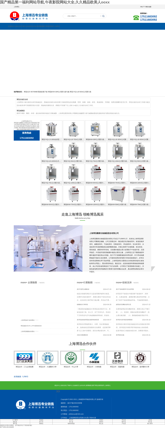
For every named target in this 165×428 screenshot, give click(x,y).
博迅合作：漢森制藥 (117, 359)
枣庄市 (71, 420)
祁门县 (71, 422)
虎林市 (101, 422)
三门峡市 (15, 420)
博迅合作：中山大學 (71, 359)
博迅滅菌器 (21, 111)
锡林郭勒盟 (71, 423)
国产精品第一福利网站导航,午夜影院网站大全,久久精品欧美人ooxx (55, 2)
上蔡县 (150, 420)
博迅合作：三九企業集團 (24, 359)
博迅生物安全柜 (22, 99)
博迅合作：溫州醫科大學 (140, 359)
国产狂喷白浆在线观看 (7, 427)
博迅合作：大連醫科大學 (47, 359)
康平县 (15, 423)
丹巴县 (150, 422)
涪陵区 (101, 420)
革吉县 (124, 420)
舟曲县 (41, 420)
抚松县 (15, 422)
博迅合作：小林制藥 (94, 359)
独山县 (101, 423)
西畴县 (41, 423)
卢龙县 (124, 423)
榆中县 (124, 422)
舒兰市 (41, 422)
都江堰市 (150, 423)
